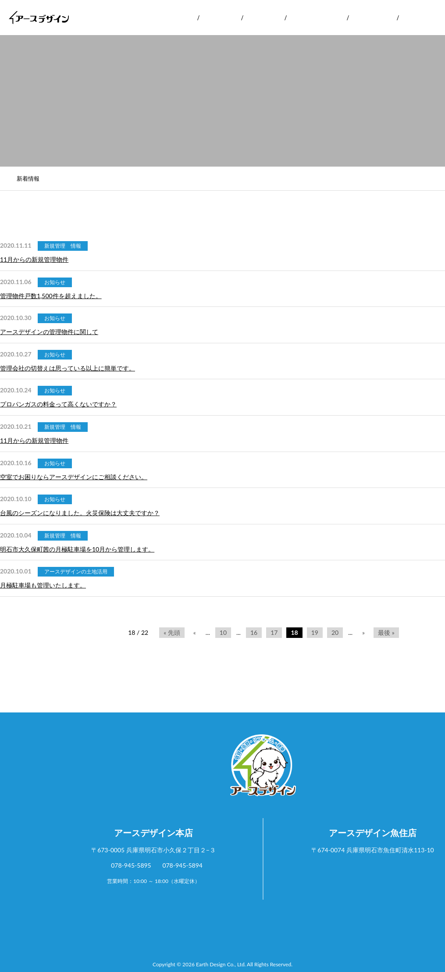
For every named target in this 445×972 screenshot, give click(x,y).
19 (314, 632)
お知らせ (54, 282)
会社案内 (176, 17)
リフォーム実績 (316, 17)
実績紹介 (263, 17)
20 (334, 632)
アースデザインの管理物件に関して (49, 331)
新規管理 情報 (62, 245)
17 (274, 632)
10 (223, 632)
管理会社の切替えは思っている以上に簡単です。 (67, 368)
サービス (219, 17)
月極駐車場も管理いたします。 (43, 585)
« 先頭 (172, 632)
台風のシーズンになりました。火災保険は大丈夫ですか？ (80, 512)
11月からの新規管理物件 (34, 259)
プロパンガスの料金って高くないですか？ (58, 404)
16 (253, 632)
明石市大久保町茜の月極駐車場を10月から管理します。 (77, 549)
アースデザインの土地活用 (75, 571)
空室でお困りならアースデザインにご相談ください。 (73, 477)
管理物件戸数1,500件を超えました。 (51, 295)
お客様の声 (372, 17)
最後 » (386, 632)
